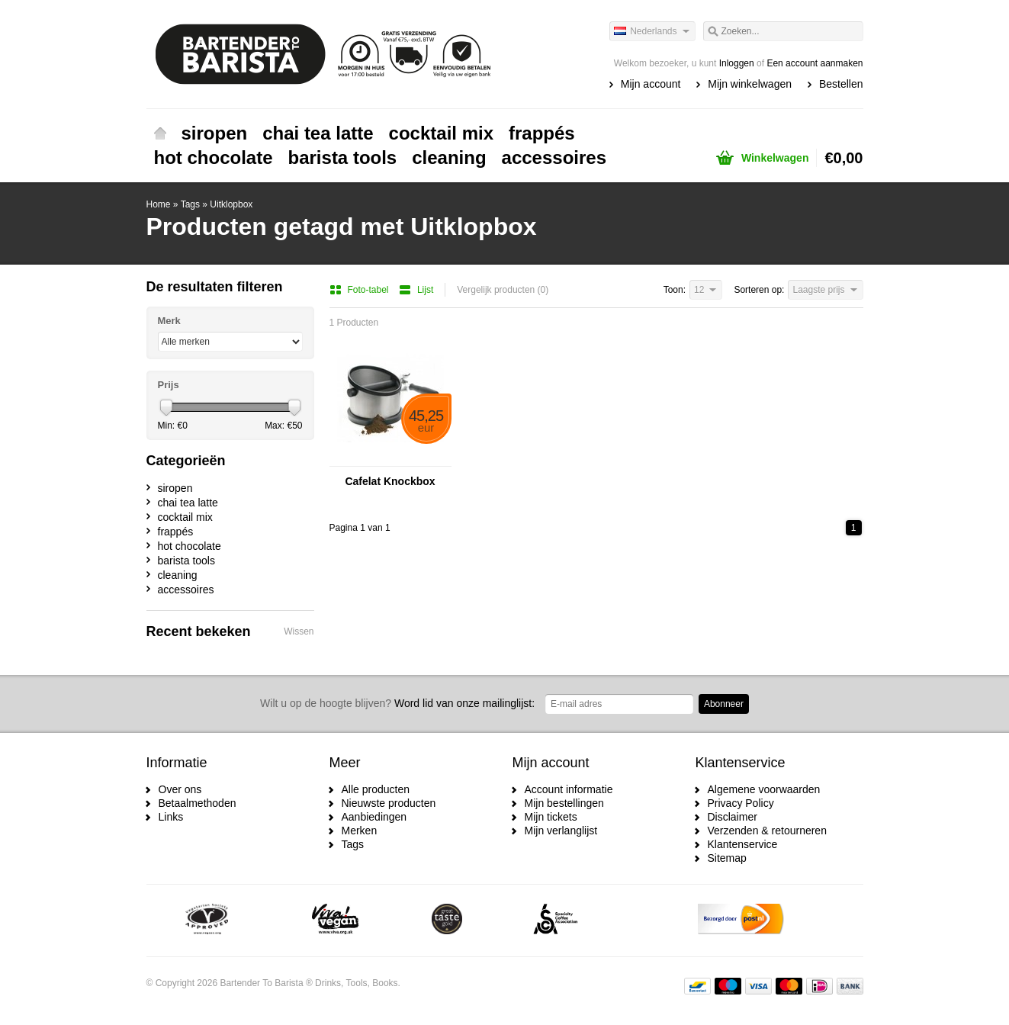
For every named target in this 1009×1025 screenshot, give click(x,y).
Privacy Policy (741, 803)
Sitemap (727, 858)
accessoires (554, 157)
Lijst (416, 289)
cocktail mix (441, 133)
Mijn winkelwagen (750, 84)
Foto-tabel (360, 289)
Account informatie (569, 789)
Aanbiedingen (374, 817)
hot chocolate (213, 157)
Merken (360, 830)
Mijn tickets (551, 817)
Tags (190, 204)
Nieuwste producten (389, 803)
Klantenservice (743, 844)
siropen (215, 133)
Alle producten (376, 789)
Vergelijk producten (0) (502, 289)
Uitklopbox (231, 204)
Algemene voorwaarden (764, 789)
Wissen (298, 631)
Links (171, 817)
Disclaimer (732, 817)
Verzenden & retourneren (767, 830)
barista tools (342, 157)
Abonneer (724, 704)
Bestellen (841, 84)
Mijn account (651, 84)
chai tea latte (317, 133)
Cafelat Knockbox (390, 481)
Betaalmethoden (197, 803)
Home (160, 133)
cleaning (449, 157)
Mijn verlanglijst (561, 830)
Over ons (180, 789)
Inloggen (736, 63)
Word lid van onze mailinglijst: (397, 703)
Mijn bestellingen (564, 803)
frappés (542, 133)
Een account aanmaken (814, 63)
